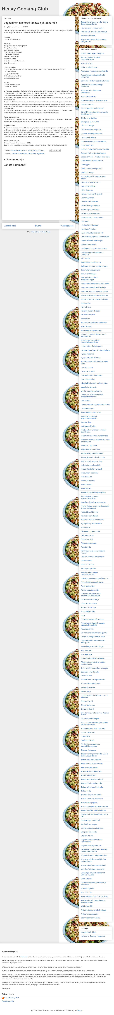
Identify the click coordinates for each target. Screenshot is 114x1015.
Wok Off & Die (86, 892)
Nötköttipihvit (85, 527)
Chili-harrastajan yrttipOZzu (91, 130)
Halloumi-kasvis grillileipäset (91, 194)
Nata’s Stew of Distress (89, 512)
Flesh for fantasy (87, 173)
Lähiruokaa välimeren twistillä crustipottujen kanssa (92, 396)
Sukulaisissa (85, 736)
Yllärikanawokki (86, 906)
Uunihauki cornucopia (89, 824)
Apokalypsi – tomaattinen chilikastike (94, 71)
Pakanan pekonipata (88, 543)
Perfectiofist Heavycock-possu (92, 582)
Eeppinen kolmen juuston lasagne (93, 153)
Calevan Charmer (87, 104)
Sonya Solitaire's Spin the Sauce (93, 729)
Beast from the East (88, 96)
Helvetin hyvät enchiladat (90, 210)
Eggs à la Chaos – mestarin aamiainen (95, 157)
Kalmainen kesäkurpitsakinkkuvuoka (94, 295)
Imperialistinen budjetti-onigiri (91, 241)
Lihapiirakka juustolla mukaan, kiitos (94, 383)
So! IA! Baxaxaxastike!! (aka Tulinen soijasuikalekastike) (94, 724)
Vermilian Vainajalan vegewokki (92, 869)
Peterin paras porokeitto (90, 590)
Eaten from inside (87, 145)
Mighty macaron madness (90, 449)
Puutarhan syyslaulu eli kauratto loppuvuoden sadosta (92, 624)
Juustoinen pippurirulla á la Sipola (93, 287)
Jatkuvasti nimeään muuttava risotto (94, 266)
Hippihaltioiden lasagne (89, 225)
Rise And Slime (86, 654)
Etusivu (38, 226)
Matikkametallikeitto (88, 426)
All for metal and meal (89, 67)
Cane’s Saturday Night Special (92, 108)
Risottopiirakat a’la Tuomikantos (92, 658)
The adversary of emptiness (91, 771)
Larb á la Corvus (87, 367)
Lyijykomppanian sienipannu (91, 391)
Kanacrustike (86, 303)
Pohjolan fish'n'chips (88, 607)
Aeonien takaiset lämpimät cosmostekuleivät (90, 58)
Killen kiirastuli (86, 326)
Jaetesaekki (85, 258)
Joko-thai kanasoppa (88, 274)
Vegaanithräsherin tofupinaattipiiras (94, 855)
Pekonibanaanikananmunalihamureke (95, 578)
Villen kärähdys (86, 879)
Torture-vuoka (86, 791)
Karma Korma (86, 307)
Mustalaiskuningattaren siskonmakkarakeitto (89, 497)
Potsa (83, 615)
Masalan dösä (86, 422)
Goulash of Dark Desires (90, 182)
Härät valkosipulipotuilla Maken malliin (95, 237)
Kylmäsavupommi (87, 354)
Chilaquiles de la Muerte (90, 122)
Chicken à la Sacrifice (89, 118)
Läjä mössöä (85, 401)
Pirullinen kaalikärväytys (90, 600)
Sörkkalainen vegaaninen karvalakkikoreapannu (90, 745)
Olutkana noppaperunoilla (90, 531)
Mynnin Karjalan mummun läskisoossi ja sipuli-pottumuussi (95, 507)
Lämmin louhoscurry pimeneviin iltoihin (95, 405)
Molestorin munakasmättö (90, 465)
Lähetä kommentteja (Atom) (40, 232)
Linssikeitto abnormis (89, 387)
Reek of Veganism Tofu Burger (92, 646)
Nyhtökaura (32, 154)
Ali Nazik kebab (87, 63)
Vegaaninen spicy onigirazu (91, 845)
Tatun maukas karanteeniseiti (91, 764)
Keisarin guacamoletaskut (90, 311)
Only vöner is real (87, 535)
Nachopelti (23, 154)
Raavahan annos (87, 629)
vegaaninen (41, 154)
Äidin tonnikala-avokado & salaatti (93, 910)
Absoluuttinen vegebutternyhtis (92, 53)
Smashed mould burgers (90, 719)
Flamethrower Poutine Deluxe (92, 161)
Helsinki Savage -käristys (90, 206)
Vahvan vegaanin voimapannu (92, 828)
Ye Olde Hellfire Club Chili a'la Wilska (94, 896)
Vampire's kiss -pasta (89, 832)
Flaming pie (85, 165)
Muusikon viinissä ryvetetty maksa (93, 502)
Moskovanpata (86, 477)
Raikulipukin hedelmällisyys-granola (94, 633)
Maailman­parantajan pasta (91, 412)
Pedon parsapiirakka (88, 568)
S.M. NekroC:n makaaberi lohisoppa (94, 668)
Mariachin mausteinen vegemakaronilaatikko (89, 417)
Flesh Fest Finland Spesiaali (91, 169)
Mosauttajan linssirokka (89, 473)
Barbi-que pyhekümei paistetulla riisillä (95, 81)
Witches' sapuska (87, 888)
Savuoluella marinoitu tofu (90, 684)
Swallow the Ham (87, 740)
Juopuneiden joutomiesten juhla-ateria (95, 284)
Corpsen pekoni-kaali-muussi (91, 134)
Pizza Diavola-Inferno (89, 604)
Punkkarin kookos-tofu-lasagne (92, 619)
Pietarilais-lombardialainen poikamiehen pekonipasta (90, 595)
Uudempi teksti (10, 226)
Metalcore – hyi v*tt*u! (89, 446)
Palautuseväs (86, 547)
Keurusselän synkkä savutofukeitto (94, 323)
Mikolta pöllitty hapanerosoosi (92, 453)
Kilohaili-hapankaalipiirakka (91, 330)
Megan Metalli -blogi (88, 932)
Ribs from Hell (86, 650)
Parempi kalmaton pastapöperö (92, 557)
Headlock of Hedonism (89, 202)
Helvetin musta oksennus (90, 213)
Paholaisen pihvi (87, 539)
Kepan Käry (85, 319)
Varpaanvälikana (87, 836)
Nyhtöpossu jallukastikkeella (91, 524)
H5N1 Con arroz (87, 190)
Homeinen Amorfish (88, 229)
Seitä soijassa (86, 691)
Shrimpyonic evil (87, 701)
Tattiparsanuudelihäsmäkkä (91, 760)
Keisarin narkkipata (88, 36)
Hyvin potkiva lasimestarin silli (92, 233)
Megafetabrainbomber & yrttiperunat (94, 436)
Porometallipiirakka (88, 611)
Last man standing (88, 379)
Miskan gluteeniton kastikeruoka (93, 457)
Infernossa (24, 957)
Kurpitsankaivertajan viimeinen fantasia (95, 350)
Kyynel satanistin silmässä (90, 358)
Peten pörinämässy (88, 586)
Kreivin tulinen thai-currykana (91, 346)
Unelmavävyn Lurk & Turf (90, 820)
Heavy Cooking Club (25, 8)
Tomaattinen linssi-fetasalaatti (92, 779)
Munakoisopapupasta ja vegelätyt (93, 492)
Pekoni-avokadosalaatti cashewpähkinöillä (89, 573)
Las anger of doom (88, 371)
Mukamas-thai (86, 484)
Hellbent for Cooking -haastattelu (93, 936)
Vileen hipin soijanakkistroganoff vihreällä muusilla (93, 874)
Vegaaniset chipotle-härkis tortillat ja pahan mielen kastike (94, 850)
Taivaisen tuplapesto (88, 750)
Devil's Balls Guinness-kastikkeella (94, 141)
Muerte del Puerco (88, 481)
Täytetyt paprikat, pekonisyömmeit (93, 810)
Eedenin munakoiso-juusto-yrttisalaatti (95, 149)
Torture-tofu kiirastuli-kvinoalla (92, 787)
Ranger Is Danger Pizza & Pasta (93, 637)
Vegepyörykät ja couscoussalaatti (93, 865)
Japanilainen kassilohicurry (91, 262)
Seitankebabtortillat (88, 687)
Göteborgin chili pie (88, 186)
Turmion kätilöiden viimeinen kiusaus (94, 806)
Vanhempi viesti (66, 226)
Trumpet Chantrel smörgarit (91, 795)
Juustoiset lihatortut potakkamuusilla (94, 291)
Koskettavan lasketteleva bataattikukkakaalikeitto (90, 341)
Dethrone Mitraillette (88, 137)
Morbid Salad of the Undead (91, 469)
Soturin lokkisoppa (88, 732)
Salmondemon (86, 676)
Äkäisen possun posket (89, 914)
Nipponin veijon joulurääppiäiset (92, 520)
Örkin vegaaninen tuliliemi (90, 918)
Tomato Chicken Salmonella (91, 783)
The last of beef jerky (88, 775)
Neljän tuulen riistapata (89, 516)
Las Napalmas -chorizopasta (91, 375)
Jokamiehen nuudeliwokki (90, 270)
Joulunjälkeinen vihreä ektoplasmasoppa (89, 279)
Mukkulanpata (86, 488)
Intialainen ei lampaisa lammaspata (94, 32)
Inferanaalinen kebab (89, 245)
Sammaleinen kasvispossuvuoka (93, 680)
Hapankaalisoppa (87, 198)
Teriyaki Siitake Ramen (89, 767)
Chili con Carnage (87, 126)
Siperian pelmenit (87, 709)
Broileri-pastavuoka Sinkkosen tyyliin (94, 100)
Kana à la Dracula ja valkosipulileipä (94, 299)
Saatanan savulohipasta (90, 672)
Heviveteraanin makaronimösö (92, 28)
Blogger (79, 1010)
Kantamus (15, 154)
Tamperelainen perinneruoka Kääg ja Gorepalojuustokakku (94, 23)
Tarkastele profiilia (8, 1001)
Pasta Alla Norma (87, 565)
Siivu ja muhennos (88, 705)
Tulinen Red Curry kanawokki (92, 799)
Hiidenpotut (85, 221)
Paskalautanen (86, 561)
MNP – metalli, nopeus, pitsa (91, 461)
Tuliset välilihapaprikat (89, 803)
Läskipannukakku (87, 408)
